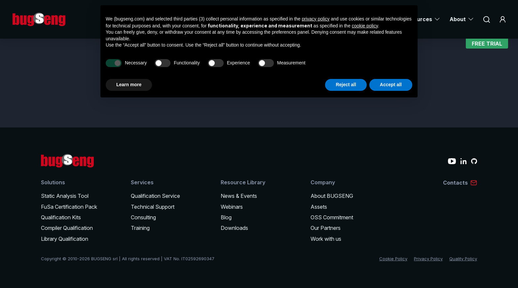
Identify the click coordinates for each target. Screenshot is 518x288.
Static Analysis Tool (65, 196)
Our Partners (326, 228)
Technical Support (152, 206)
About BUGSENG (332, 196)
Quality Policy (463, 258)
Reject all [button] (346, 84)
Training (140, 228)
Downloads (234, 228)
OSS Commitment (332, 217)
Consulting (143, 217)
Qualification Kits (61, 217)
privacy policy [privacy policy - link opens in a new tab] (316, 18)
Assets (319, 206)
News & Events (239, 196)
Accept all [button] (391, 84)
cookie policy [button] (365, 25)
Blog (226, 217)
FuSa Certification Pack (69, 206)
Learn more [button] (128, 84)
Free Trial (487, 44)
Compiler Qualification (67, 228)
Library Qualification (64, 238)
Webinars (232, 206)
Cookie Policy (393, 258)
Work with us (326, 238)
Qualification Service (155, 196)
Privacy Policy (428, 258)
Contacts (455, 182)
